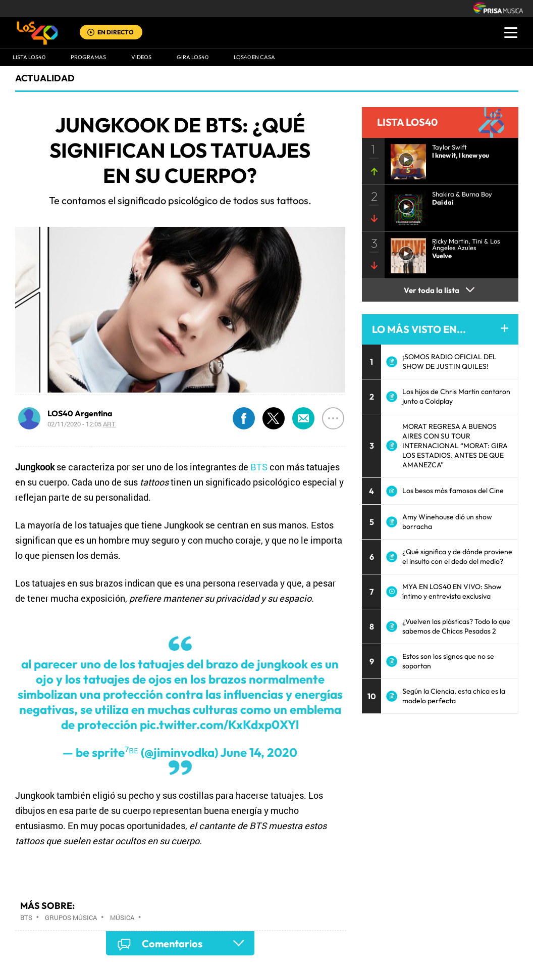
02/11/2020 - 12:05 (81, 423)
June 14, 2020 (258, 752)
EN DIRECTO (115, 32)
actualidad (45, 78)
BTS (259, 467)
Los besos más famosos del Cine (453, 490)
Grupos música (71, 917)
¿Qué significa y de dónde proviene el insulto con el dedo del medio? (457, 556)
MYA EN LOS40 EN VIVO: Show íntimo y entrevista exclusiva (452, 591)
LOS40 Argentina (80, 413)
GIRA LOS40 (192, 57)
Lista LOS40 (29, 57)
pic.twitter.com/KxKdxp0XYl (219, 724)
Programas (88, 57)
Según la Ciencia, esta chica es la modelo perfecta (453, 696)
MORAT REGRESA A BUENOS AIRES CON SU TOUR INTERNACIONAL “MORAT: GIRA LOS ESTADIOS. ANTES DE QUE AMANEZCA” (455, 445)
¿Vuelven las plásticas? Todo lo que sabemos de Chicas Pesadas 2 (456, 626)
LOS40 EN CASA (254, 57)
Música (122, 917)
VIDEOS (141, 57)
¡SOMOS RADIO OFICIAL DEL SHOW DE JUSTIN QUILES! (449, 361)
